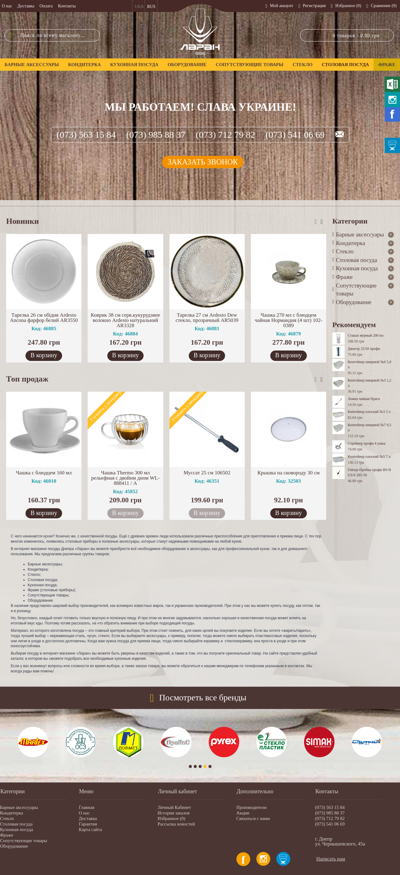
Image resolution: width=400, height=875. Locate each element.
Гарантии (88, 824)
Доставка (88, 818)
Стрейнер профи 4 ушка (367, 443)
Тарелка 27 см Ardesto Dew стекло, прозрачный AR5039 (207, 317)
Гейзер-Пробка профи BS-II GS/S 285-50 (369, 472)
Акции (242, 812)
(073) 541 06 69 (295, 134)
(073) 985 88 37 (155, 134)
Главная (86, 807)
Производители (251, 807)
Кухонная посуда (16, 829)
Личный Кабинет (174, 807)
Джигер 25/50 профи (364, 348)
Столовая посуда (16, 824)
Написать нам (330, 859)
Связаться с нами (253, 818)
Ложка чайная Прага (364, 399)
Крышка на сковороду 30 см (288, 473)
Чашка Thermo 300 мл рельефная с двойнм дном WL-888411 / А (125, 478)
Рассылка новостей (176, 824)
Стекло (7, 818)
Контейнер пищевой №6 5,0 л (369, 364)
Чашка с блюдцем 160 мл (44, 473)
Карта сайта (90, 829)
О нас (84, 812)
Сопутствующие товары (23, 840)
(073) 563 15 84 (86, 134)
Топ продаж (27, 378)
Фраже (6, 835)
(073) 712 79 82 (225, 134)
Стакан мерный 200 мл (365, 335)
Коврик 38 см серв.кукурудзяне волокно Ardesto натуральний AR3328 (125, 320)
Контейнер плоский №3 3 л (369, 412)
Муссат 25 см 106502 (207, 473)
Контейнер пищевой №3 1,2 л (369, 383)
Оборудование (14, 846)
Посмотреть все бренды (203, 697)
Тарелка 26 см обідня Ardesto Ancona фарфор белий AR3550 (44, 317)
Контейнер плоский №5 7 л (369, 456)
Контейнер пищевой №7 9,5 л (369, 427)
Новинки (22, 221)
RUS (151, 6)
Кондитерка (11, 812)
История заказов (173, 812)
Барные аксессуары (19, 807)
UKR (139, 6)
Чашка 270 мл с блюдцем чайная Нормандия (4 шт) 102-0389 (288, 320)
